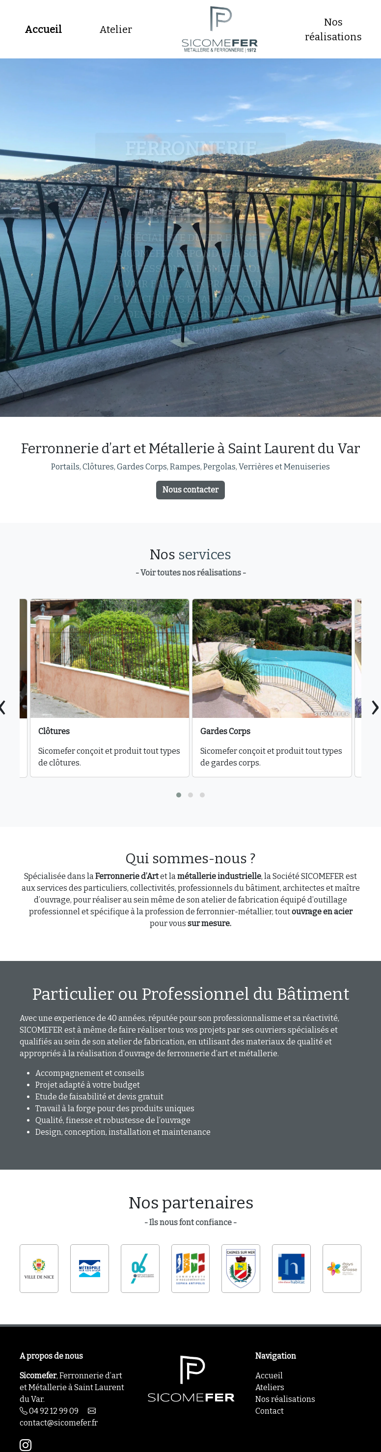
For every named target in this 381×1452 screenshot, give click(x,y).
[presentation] (375, 706)
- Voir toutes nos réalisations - (191, 572)
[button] (179, 795)
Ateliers (269, 1387)
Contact (269, 1411)
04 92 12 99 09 (49, 1411)
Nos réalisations (333, 29)
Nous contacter (190, 489)
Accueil (43, 29)
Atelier (115, 29)
